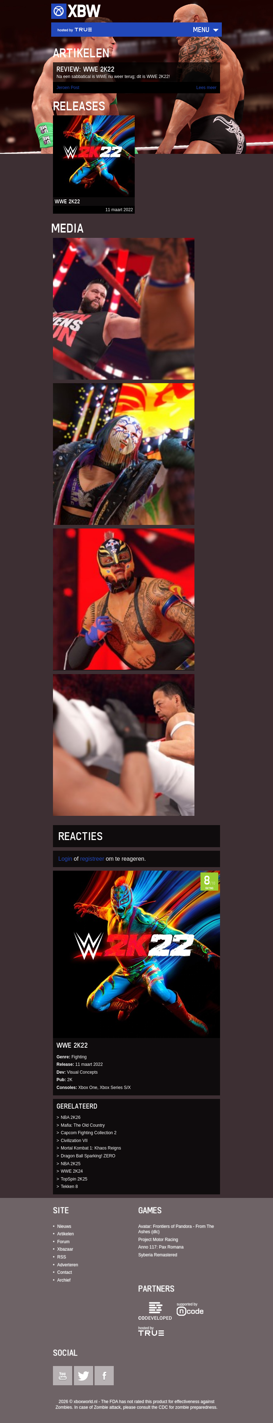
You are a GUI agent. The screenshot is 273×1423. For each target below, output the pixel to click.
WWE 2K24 (72, 1171)
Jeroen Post (68, 87)
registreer (92, 859)
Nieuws (64, 1226)
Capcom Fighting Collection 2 (89, 1132)
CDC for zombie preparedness (187, 1407)
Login (65, 859)
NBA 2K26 (70, 1117)
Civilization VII (74, 1140)
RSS (61, 1257)
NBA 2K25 (70, 1163)
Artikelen (65, 1233)
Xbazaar (65, 1249)
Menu (201, 29)
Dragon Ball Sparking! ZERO (88, 1155)
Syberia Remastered (157, 1254)
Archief (63, 1280)
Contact (64, 1272)
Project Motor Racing (158, 1239)
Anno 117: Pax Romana (160, 1247)
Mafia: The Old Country (83, 1125)
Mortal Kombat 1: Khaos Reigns (91, 1148)
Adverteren (67, 1264)
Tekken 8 (69, 1186)
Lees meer (206, 87)
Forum (63, 1241)
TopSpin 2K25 (74, 1179)
